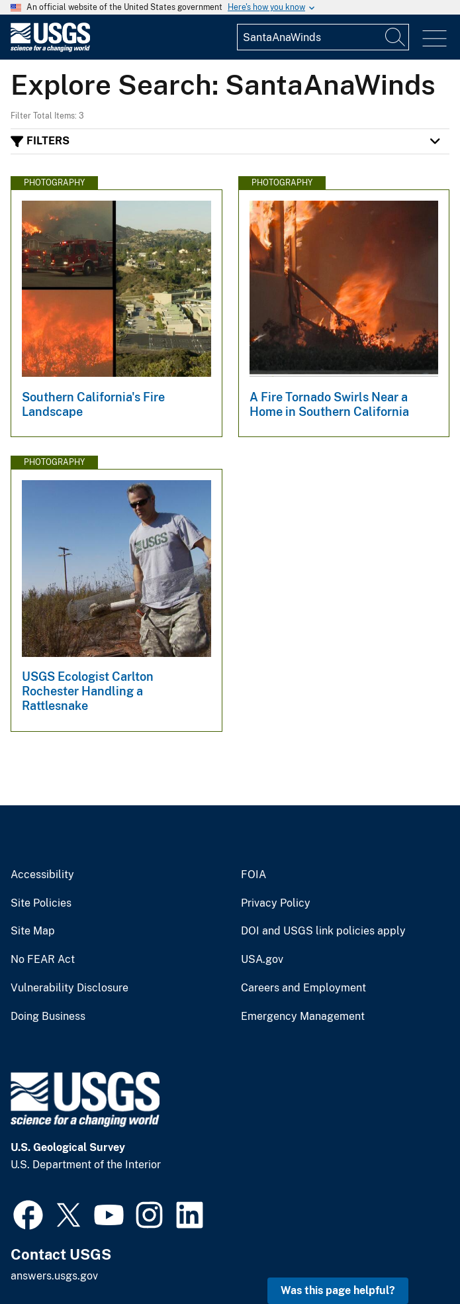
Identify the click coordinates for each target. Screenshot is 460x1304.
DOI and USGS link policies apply (323, 931)
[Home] (50, 48)
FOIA (253, 875)
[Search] (396, 37)
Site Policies (41, 903)
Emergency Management (303, 1017)
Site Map (33, 931)
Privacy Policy (275, 903)
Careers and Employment (303, 988)
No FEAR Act (43, 960)
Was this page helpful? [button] (338, 1290)
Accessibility (42, 875)
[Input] (323, 37)
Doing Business (48, 1017)
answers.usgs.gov (54, 1276)
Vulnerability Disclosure (69, 988)
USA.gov (262, 960)
